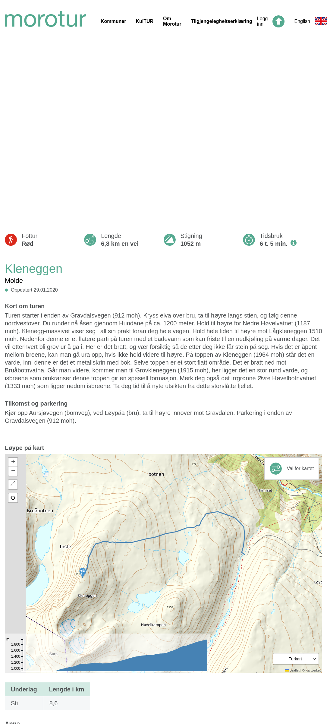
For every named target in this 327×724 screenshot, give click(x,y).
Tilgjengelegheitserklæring (221, 21)
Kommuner (113, 21)
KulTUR (144, 21)
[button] (82, 572)
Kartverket (313, 670)
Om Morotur (172, 21)
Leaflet (292, 670)
